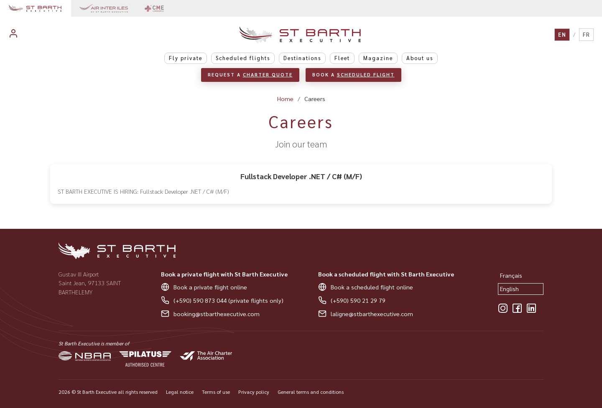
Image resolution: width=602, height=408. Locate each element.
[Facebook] (517, 308)
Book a (353, 74)
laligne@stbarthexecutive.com (372, 313)
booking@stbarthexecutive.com (216, 313)
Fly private (185, 57)
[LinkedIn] (531, 308)
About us (419, 57)
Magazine (378, 57)
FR (586, 34)
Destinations (302, 57)
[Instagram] (503, 308)
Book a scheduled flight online (372, 287)
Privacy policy (253, 391)
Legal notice (180, 391)
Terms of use (216, 391)
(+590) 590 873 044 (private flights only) (228, 300)
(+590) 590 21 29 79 (358, 300)
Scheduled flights (243, 57)
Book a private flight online (210, 287)
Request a (250, 74)
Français (511, 275)
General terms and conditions (311, 391)
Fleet (342, 57)
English (509, 288)
